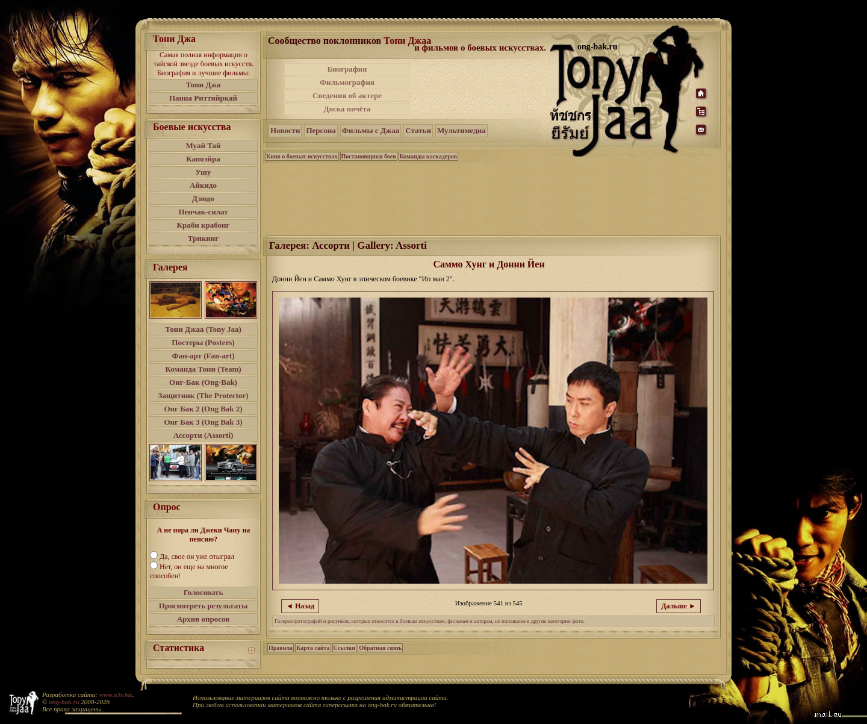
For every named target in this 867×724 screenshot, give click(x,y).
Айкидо (203, 185)
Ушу (203, 171)
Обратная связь (380, 647)
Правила (281, 647)
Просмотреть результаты (203, 605)
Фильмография (347, 82)
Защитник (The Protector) (203, 395)
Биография (347, 68)
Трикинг (203, 238)
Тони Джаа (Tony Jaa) (203, 329)
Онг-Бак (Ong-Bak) (203, 382)
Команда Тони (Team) (203, 368)
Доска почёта (346, 108)
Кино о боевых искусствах (302, 156)
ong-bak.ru (64, 701)
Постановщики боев (368, 156)
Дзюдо (203, 198)
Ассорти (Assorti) (203, 435)
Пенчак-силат (203, 211)
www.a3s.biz (115, 694)
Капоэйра (203, 158)
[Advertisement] (481, 89)
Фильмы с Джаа (370, 130)
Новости (285, 130)
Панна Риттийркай (203, 97)
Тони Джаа (407, 41)
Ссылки (345, 647)
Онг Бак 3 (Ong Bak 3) (203, 421)
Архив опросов (203, 618)
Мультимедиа (461, 130)
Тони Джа (203, 84)
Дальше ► (678, 606)
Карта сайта (312, 647)
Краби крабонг (203, 224)
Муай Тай (202, 145)
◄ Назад (300, 606)
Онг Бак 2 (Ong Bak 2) (203, 408)
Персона (320, 130)
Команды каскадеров (428, 156)
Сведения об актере (347, 95)
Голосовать (203, 592)
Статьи (418, 130)
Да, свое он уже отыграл (197, 556)
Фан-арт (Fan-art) (203, 355)
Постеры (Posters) (203, 342)
